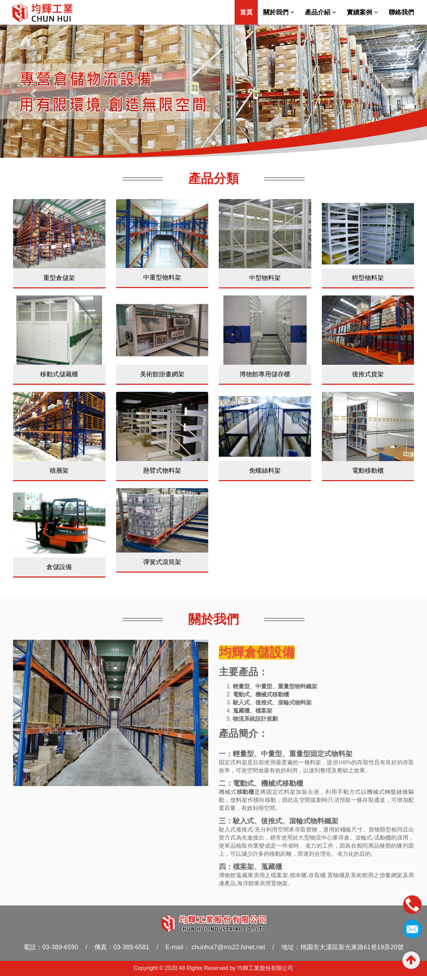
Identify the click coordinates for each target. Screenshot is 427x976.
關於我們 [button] (278, 12)
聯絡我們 (401, 12)
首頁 (249, 12)
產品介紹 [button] (320, 12)
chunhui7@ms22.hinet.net (227, 947)
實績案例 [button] (362, 12)
